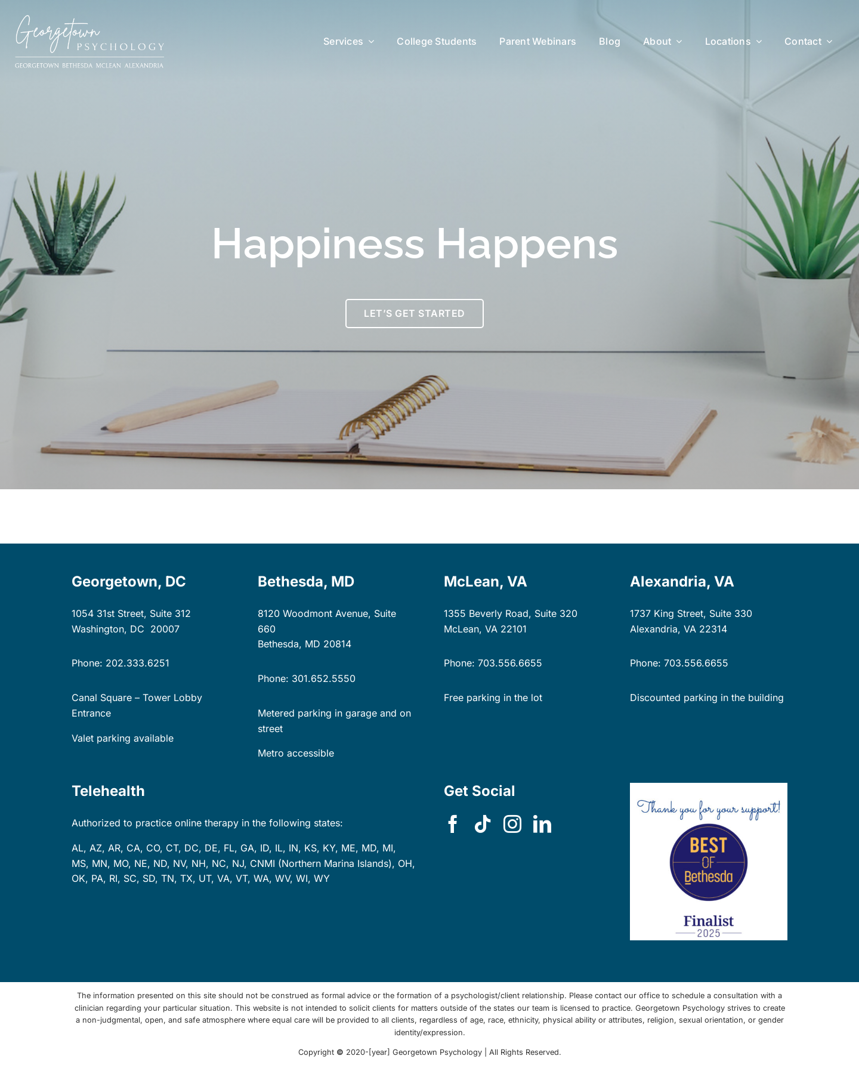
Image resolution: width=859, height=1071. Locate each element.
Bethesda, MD (289, 644)
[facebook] (453, 824)
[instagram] (512, 824)
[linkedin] (542, 824)
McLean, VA (471, 629)
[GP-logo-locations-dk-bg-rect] (89, 20)
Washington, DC (108, 629)
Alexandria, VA (663, 629)
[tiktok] (483, 824)
